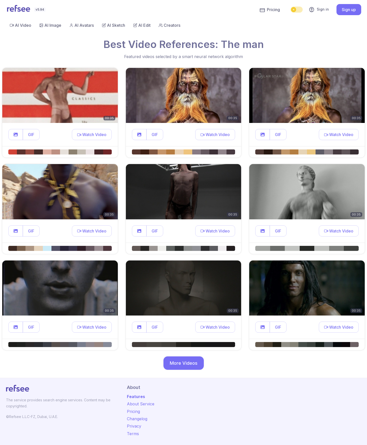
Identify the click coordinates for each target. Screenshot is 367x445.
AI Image (50, 25)
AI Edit (142, 25)
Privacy (134, 426)
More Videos (183, 363)
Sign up (349, 9)
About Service (140, 403)
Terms (133, 433)
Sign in (319, 10)
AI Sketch (113, 25)
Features (136, 396)
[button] (15, 134)
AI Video (20, 25)
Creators (169, 25)
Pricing (270, 10)
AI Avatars (81, 25)
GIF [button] (31, 134)
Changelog (137, 418)
